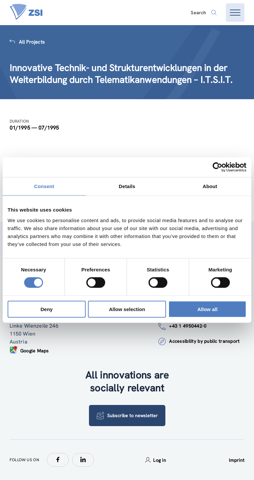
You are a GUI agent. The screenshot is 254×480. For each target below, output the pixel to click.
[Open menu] (235, 12)
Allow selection (127, 309)
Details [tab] (127, 186)
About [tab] (210, 186)
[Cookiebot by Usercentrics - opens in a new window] (217, 167)
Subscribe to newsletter (127, 415)
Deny (46, 309)
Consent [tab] (44, 186)
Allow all (207, 309)
